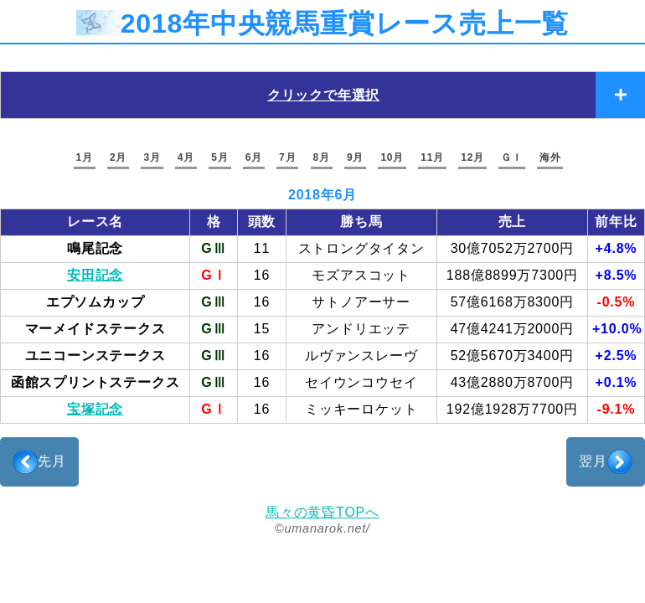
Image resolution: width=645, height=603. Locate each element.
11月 (432, 157)
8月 (321, 157)
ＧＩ (512, 157)
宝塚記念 (95, 409)
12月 (472, 157)
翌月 (605, 462)
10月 (392, 157)
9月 (355, 157)
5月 (219, 157)
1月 (84, 157)
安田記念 (95, 275)
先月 (39, 462)
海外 (550, 157)
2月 (118, 157)
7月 (287, 157)
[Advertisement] (322, 462)
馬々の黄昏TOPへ (322, 512)
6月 (253, 157)
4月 (186, 157)
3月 (151, 157)
